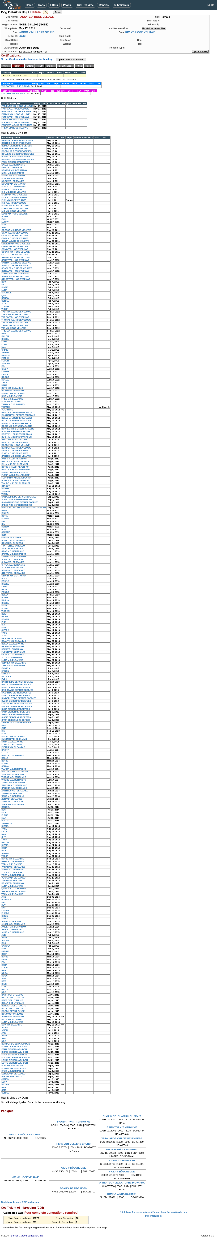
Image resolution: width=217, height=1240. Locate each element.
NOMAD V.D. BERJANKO (13, 186)
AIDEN (4, 1027)
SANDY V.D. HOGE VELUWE (15, 260)
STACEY (5, 486)
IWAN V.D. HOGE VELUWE (14, 214)
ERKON (5, 671)
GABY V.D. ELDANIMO (12, 654)
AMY (3, 1033)
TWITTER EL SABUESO (13, 546)
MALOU (5, 989)
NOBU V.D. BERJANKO (12, 181)
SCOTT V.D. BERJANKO (13, 559)
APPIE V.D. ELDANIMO (12, 1016)
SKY (3, 837)
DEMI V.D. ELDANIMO (12, 649)
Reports (104, 5)
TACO (4, 633)
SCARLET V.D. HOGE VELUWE (16, 268)
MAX (3, 347)
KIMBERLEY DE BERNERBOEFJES (18, 698)
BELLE (4, 758)
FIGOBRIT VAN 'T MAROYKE (73, 1121)
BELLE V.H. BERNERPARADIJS (17, 418)
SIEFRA (5, 630)
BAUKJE (5, 355)
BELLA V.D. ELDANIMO (13, 644)
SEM (3, 227)
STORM (5, 352)
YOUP (4, 635)
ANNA (4, 937)
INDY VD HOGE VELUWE (13, 200)
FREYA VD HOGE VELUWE (14, 128)
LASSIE (5, 910)
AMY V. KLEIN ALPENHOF (14, 459)
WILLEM (5, 363)
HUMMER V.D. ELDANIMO (14, 739)
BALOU (5, 336)
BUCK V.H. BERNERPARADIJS (16, 437)
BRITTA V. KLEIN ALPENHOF (15, 469)
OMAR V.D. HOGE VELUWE (15, 246)
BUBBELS (6, 899)
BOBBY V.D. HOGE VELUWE (15, 445)
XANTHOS (6, 823)
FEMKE (5, 358)
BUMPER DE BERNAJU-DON (15, 1044)
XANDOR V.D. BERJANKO (14, 788)
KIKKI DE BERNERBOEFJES (15, 695)
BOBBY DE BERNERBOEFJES (16, 151)
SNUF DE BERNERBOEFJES (15, 720)
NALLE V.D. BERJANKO (13, 165)
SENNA (5, 301)
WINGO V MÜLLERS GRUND (37, 32)
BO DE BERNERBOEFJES (14, 148)
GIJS (3, 728)
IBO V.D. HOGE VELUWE (13, 192)
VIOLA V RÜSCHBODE (122, 1171)
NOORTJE (6, 293)
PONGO (5, 592)
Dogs (41, 5)
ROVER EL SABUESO (12, 543)
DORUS (5, 518)
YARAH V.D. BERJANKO (13, 867)
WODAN (5, 611)
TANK (4, 840)
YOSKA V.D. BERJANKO (13, 878)
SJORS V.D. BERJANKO (13, 570)
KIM (3, 524)
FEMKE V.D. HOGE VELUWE (15, 117)
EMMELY (5, 668)
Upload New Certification (71, 59)
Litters (54, 5)
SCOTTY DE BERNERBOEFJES (16, 499)
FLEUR (4, 815)
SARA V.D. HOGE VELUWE (14, 265)
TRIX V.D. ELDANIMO (11, 864)
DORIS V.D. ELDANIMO (12, 859)
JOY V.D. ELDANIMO (11, 657)
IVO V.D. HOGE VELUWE (13, 211)
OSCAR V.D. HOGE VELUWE (15, 252)
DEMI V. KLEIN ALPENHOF (14, 472)
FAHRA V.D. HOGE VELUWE (15, 109)
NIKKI (4, 627)
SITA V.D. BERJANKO (12, 567)
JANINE (5, 951)
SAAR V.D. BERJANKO (12, 551)
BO (3, 366)
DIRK (4, 948)
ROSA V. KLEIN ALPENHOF (15, 480)
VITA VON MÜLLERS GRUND (121, 1149)
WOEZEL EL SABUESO (12, 548)
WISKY (4, 494)
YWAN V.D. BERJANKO (12, 880)
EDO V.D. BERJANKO (12, 1065)
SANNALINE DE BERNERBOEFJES (18, 497)
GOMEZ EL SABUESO (12, 537)
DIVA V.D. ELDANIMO (11, 396)
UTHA (4, 385)
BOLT (4, 578)
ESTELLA (6, 676)
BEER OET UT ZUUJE (12, 1000)
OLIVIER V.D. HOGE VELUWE (15, 244)
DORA (4, 516)
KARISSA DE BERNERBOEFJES (17, 690)
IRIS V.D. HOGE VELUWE (13, 203)
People (67, 5)
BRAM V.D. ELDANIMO (12, 390)
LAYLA (4, 374)
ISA (3, 625)
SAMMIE (5, 532)
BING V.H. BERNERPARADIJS (16, 423)
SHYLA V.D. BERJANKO (13, 565)
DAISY (4, 902)
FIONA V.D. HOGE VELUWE (15, 119)
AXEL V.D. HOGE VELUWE (14, 439)
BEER (4, 510)
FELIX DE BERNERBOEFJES (15, 162)
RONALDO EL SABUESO (13, 540)
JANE (4, 829)
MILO (4, 589)
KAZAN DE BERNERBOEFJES (16, 693)
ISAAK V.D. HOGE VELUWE (15, 208)
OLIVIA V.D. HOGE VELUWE (15, 241)
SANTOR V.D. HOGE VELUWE (16, 263)
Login (210, 5)
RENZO (5, 298)
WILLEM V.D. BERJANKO (13, 774)
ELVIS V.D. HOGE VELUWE (14, 453)
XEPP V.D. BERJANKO (12, 804)
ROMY (4, 529)
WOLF (4, 309)
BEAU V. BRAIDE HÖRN (73, 1188)
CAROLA (5, 946)
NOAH (4, 763)
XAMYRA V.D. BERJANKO (14, 785)
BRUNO (5, 581)
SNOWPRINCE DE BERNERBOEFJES (19, 502)
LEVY (4, 1082)
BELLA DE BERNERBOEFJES (16, 684)
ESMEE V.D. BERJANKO (13, 1074)
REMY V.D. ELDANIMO (12, 755)
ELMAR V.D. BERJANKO (13, 1068)
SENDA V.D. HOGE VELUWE (15, 271)
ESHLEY (5, 674)
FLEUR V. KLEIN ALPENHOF (15, 475)
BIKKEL (5, 513)
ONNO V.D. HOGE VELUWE (14, 249)
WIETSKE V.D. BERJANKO (14, 771)
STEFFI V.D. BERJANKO (13, 573)
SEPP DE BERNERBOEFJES (15, 714)
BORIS (4, 216)
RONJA (5, 380)
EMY (3, 219)
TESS (4, 382)
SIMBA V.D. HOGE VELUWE (15, 276)
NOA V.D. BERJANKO (12, 178)
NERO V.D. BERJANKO (12, 167)
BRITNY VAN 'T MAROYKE (122, 1127)
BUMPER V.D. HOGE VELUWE (16, 448)
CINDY (4, 369)
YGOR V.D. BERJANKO (12, 872)
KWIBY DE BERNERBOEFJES (16, 701)
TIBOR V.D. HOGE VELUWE (15, 322)
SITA (3, 303)
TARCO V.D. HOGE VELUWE (15, 317)
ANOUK (5, 940)
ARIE (3, 897)
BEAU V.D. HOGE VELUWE (14, 442)
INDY (3, 622)
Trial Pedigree (85, 5)
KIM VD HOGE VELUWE (140, 32)
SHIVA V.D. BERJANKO (12, 562)
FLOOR (5, 361)
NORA (4, 973)
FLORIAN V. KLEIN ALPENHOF (16, 478)
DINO (4, 605)
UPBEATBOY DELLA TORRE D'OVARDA (122, 1182)
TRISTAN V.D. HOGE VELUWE (16, 331)
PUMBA (5, 913)
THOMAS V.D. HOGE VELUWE (16, 320)
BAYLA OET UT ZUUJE (12, 997)
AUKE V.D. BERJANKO (12, 932)
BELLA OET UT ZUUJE (12, 1003)
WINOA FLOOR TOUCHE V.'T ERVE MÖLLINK (23, 508)
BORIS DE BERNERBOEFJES (16, 156)
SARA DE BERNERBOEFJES (15, 712)
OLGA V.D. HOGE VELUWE (14, 238)
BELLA (4, 595)
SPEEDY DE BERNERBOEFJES (16, 505)
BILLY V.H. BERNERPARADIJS (16, 420)
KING (4, 984)
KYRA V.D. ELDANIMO (12, 742)
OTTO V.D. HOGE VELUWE (14, 254)
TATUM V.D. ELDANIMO (13, 404)
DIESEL (5, 339)
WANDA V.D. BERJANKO (13, 769)
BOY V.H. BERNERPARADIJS (15, 431)
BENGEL (5, 807)
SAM (3, 978)
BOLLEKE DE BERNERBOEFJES (17, 154)
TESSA (4, 856)
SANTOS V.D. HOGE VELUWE (16, 456)
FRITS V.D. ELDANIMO (12, 861)
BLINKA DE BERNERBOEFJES (16, 146)
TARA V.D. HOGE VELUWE (14, 314)
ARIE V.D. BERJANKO (12, 929)
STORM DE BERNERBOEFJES (16, 722)
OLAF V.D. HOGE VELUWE (14, 235)
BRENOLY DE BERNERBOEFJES (17, 159)
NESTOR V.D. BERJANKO (14, 170)
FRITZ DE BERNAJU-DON (14, 1049)
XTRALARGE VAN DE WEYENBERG (121, 1138)
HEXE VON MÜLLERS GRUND (73, 1144)
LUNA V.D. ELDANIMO (12, 660)
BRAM (4, 616)
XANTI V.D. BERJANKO (12, 793)
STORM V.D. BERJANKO (13, 576)
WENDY (5, 488)
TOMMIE (5, 407)
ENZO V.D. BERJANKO (12, 1071)
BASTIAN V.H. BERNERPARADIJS (18, 415)
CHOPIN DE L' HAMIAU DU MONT (122, 1116)
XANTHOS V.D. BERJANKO (14, 791)
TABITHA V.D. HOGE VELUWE (16, 312)
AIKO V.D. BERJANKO (12, 921)
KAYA (4, 831)
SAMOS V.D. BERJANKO (13, 556)
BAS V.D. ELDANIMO (11, 638)
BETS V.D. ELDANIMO (12, 388)
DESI (3, 810)
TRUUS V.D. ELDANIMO (13, 665)
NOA (3, 224)
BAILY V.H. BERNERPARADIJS (16, 412)
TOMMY (5, 306)
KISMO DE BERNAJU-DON (14, 1052)
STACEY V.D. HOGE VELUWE (15, 279)
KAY (3, 908)
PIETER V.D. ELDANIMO (13, 747)
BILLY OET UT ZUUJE (12, 1008)
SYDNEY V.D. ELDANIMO (13, 663)
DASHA (5, 600)
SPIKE (4, 350)
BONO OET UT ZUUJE (12, 1014)
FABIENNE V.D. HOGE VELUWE (17, 106)
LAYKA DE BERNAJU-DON (14, 1060)
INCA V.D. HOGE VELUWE (14, 197)
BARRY (5, 750)
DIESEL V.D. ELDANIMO (13, 393)
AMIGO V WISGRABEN (122, 1160)
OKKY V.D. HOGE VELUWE (14, 233)
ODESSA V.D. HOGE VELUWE (16, 230)
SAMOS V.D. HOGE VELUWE (15, 257)
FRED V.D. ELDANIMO (12, 399)
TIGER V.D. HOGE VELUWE (15, 325)
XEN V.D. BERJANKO (11, 799)
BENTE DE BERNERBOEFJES (16, 143)
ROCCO (5, 377)
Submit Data (121, 5)
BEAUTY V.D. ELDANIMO (13, 641)
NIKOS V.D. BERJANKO (13, 175)
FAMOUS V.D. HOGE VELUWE (16, 111)
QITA (3, 295)
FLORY (5, 608)
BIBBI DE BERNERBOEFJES (15, 687)
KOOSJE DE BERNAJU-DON (15, 1057)
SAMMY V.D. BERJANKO (13, 554)
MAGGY (5, 1084)
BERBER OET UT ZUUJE (13, 1006)
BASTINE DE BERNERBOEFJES (17, 682)
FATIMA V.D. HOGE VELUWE (15, 114)
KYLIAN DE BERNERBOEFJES (16, 706)
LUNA (4, 290)
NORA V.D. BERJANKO (12, 189)
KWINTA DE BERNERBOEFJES (16, 703)
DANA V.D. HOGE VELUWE (14, 450)
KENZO (5, 371)
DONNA (5, 619)
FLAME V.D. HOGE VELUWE (15, 122)
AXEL (4, 1038)
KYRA (4, 586)
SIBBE (4, 916)
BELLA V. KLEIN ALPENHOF (15, 461)
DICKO (4, 812)
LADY (4, 341)
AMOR (4, 1030)
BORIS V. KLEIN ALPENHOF (15, 467)
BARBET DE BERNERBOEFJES (17, 140)
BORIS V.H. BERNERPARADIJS (16, 426)
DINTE (4, 287)
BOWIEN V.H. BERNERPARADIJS (17, 429)
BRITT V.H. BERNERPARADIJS (16, 434)
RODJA (5, 820)
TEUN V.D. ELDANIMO (12, 894)
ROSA (4, 976)
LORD (4, 986)
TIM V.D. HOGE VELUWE (13, 328)
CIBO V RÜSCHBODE (73, 1167)
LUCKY (5, 222)
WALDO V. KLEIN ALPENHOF (15, 483)
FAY (3, 521)
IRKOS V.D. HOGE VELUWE (15, 205)
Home (29, 5)
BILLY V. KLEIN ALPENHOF (14, 464)
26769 (22, 36)
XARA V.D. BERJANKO (12, 796)
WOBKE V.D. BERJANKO (13, 777)
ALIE (3, 935)
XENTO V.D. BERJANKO (13, 801)
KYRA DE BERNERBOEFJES (15, 709)
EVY (3, 905)
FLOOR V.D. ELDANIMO (13, 652)
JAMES (5, 1079)
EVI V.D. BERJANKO (11, 1076)
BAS (3, 943)
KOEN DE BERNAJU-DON (14, 1055)
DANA (4, 959)
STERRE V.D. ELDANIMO (13, 891)
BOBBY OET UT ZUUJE (13, 1011)
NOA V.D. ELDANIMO (11, 401)
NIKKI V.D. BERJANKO (12, 173)
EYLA (4, 679)
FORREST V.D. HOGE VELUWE (16, 125)
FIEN (3, 333)
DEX (3, 284)
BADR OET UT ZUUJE (12, 995)
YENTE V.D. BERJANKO (13, 869)
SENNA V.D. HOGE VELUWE (15, 273)
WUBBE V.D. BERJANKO (13, 780)
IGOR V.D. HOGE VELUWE (14, 195)
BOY (3, 282)
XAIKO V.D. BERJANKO (13, 782)
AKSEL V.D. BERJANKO (13, 924)
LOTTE (4, 752)
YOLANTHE (7, 410)
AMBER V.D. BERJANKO (13, 927)
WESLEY (5, 491)
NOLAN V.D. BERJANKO (13, 184)
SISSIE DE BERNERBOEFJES (16, 717)
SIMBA (4, 918)
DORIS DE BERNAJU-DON (14, 1046)
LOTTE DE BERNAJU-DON (14, 1063)
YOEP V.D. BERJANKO (12, 875)
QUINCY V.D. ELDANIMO (13, 888)
